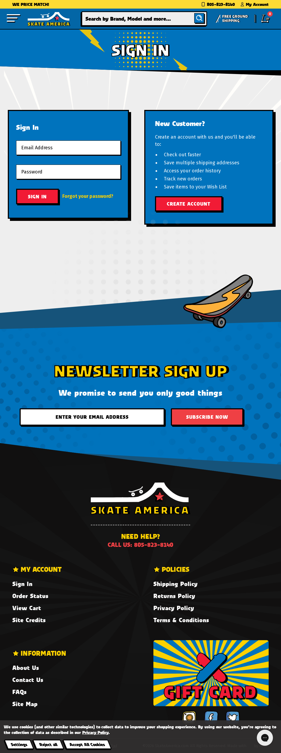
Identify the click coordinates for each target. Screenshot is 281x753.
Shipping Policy (175, 584)
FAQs (19, 692)
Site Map (25, 704)
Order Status (30, 596)
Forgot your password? (87, 196)
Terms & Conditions (181, 620)
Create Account (188, 203)
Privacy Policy (173, 608)
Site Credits (29, 620)
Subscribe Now (207, 416)
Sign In (22, 584)
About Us (25, 667)
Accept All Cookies (87, 744)
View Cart (26, 608)
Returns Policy (174, 596)
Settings (19, 744)
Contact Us (27, 680)
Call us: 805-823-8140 (140, 544)
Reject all (48, 744)
